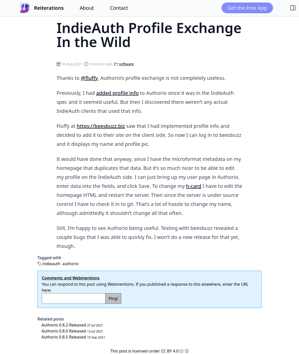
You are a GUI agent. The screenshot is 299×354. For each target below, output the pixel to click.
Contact (119, 8)
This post (118, 351)
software (126, 64)
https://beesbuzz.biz (101, 126)
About (87, 8)
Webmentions (121, 284)
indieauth (51, 263)
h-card (193, 186)
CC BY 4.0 (175, 351)
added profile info (117, 93)
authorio (70, 263)
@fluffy (89, 78)
